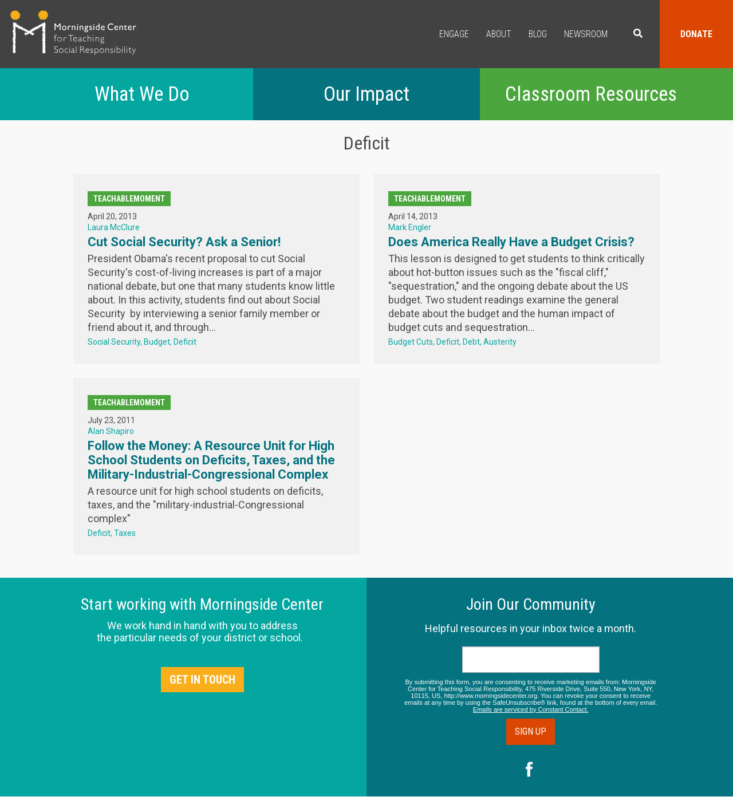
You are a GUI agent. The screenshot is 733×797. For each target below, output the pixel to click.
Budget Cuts (410, 341)
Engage (454, 34)
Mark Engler (409, 227)
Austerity (500, 341)
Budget (157, 341)
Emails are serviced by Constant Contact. (531, 709)
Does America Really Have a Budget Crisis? (511, 242)
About (498, 34)
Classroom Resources (591, 94)
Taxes (125, 533)
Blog (538, 34)
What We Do (142, 94)
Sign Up (530, 731)
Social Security (114, 341)
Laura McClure (114, 227)
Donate (696, 34)
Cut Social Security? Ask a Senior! (184, 242)
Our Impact (366, 94)
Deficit (185, 341)
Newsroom (586, 34)
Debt (471, 341)
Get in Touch (202, 679)
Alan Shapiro (111, 431)
